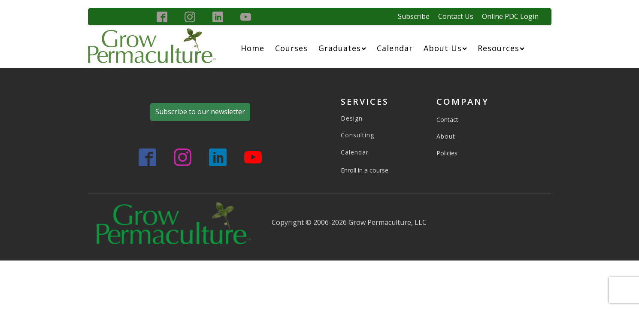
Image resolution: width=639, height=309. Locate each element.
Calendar (395, 48)
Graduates (342, 48)
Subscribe (414, 16)
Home (252, 48)
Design (352, 118)
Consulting (357, 135)
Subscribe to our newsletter (200, 111)
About (445, 136)
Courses (291, 48)
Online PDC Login (510, 16)
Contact (447, 119)
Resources (501, 48)
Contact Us (455, 16)
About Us (445, 48)
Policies (446, 153)
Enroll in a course (364, 170)
